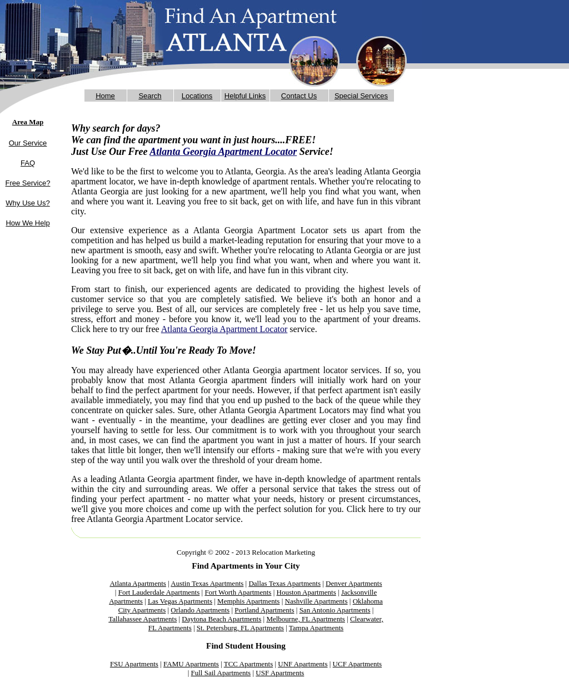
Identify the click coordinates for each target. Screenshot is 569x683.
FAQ (28, 163)
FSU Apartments (134, 664)
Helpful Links (245, 96)
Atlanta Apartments (137, 583)
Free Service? (28, 183)
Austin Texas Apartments (207, 583)
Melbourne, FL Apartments (305, 619)
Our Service (28, 143)
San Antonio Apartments (335, 610)
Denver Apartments (354, 583)
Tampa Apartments (316, 628)
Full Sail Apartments (221, 673)
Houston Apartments (306, 592)
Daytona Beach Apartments (221, 619)
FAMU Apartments (191, 664)
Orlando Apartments (200, 610)
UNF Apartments (302, 664)
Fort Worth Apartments (237, 592)
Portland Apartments (264, 610)
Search (149, 96)
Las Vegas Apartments (180, 601)
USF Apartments (280, 673)
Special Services (361, 96)
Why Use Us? (27, 203)
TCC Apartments (248, 664)
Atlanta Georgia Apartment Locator (223, 151)
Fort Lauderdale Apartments (159, 592)
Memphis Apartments (248, 601)
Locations (197, 96)
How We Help (27, 223)
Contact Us (299, 96)
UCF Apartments (357, 664)
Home (105, 96)
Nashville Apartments (316, 601)
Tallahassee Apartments (142, 619)
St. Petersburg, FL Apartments (240, 628)
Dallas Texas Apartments (284, 583)
